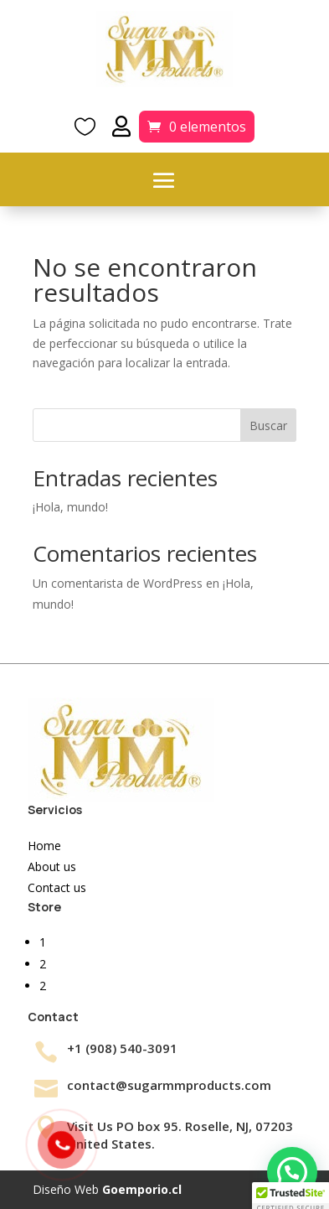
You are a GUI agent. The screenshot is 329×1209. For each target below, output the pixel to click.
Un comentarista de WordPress (118, 583)
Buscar (268, 425)
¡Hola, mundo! (70, 507)
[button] (292, 1172)
